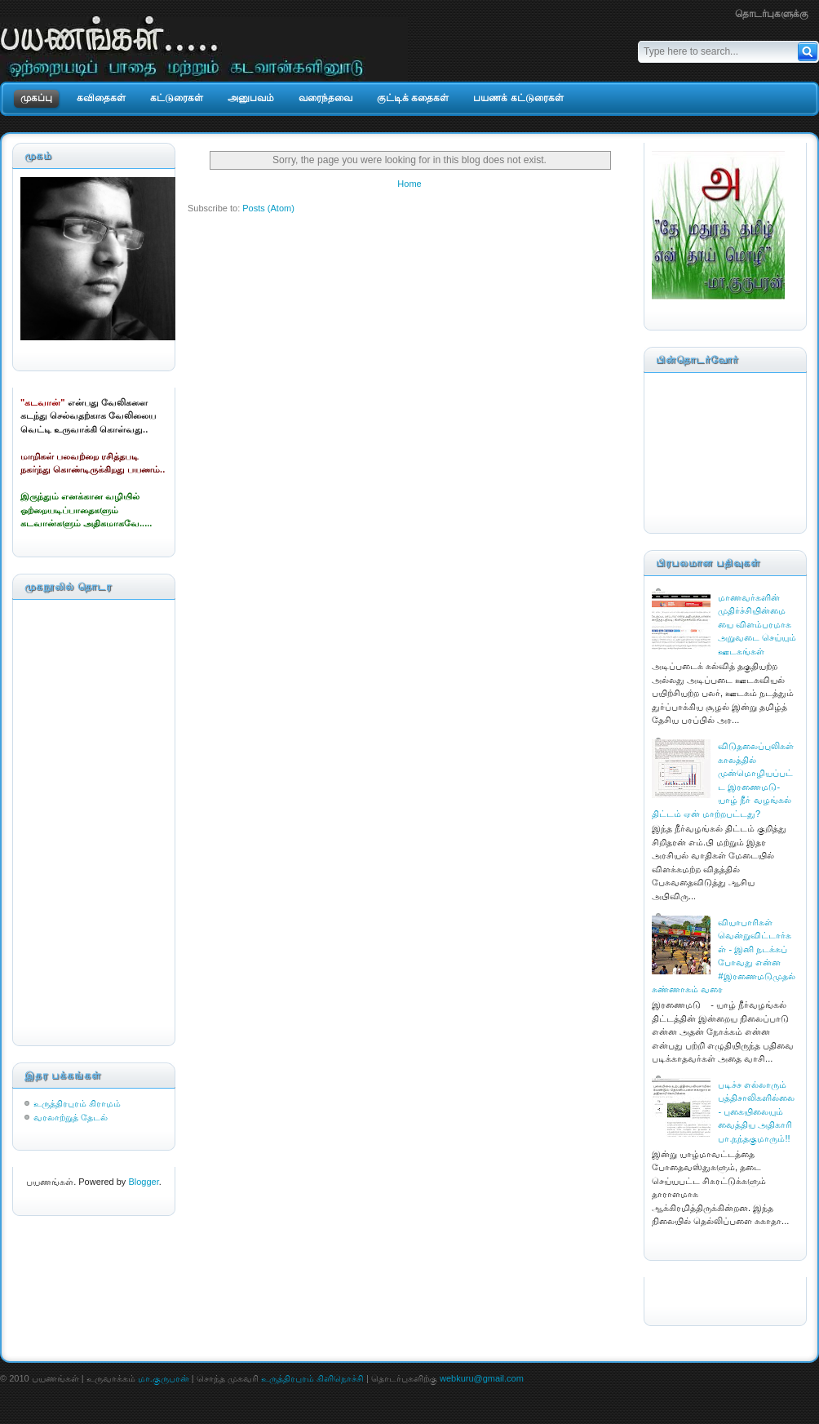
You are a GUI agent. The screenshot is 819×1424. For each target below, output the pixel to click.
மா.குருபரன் (163, 1378)
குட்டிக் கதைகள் (413, 98)
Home (409, 184)
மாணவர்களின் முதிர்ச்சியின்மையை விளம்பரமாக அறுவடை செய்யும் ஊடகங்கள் (757, 624)
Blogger (143, 1182)
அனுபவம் (251, 98)
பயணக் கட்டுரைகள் (518, 98)
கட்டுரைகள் (176, 98)
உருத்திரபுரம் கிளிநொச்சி (312, 1378)
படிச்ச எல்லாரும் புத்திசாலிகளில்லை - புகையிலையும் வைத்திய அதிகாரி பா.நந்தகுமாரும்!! (756, 1111)
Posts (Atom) (268, 208)
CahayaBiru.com (685, 1292)
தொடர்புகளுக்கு (771, 14)
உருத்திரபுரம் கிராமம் (77, 1103)
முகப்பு (36, 98)
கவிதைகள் (101, 98)
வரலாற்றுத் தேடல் (70, 1117)
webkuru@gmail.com (482, 1378)
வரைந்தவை (325, 98)
